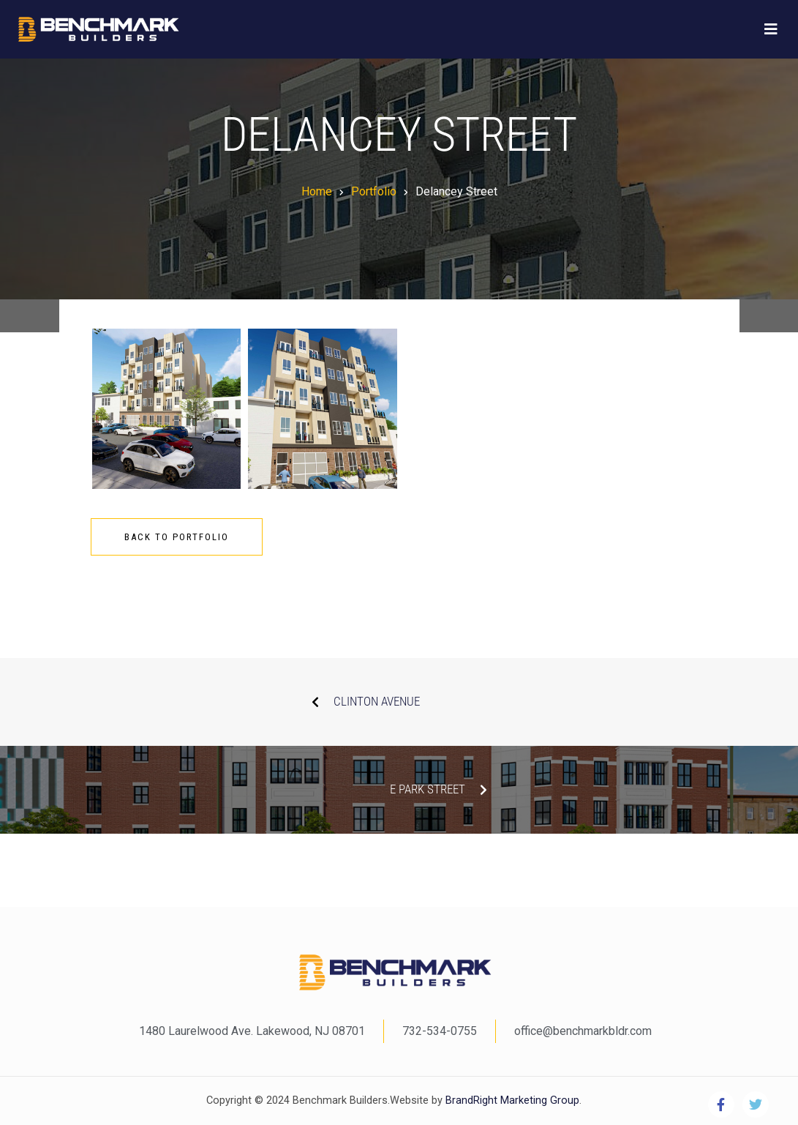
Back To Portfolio (176, 536)
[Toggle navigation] (771, 29)
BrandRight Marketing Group (511, 1100)
